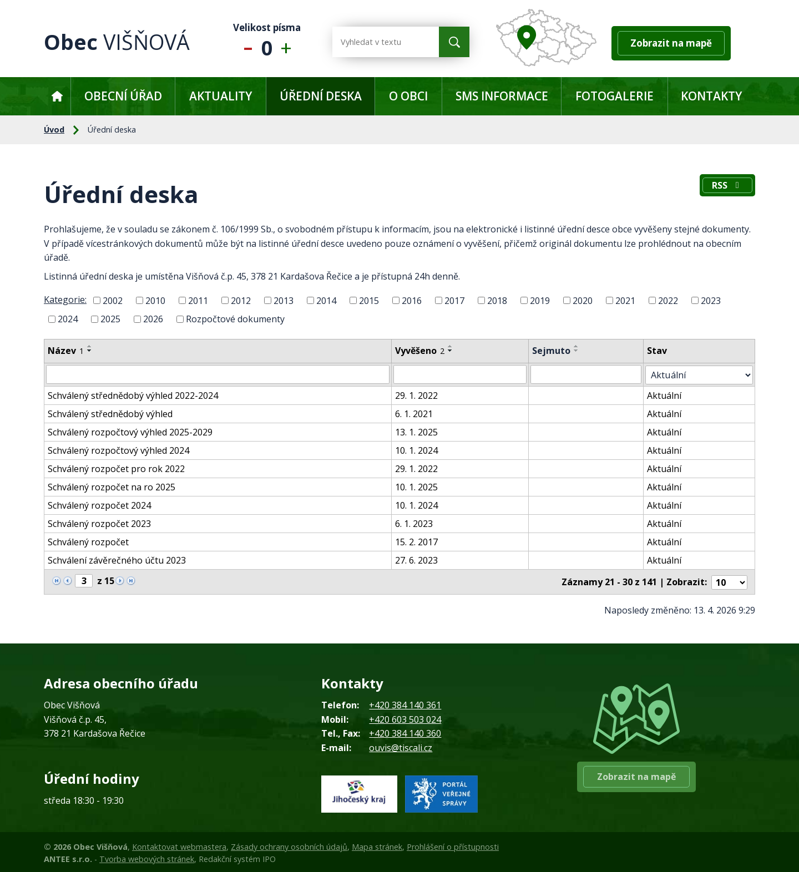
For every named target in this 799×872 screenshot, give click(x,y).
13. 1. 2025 (418, 431)
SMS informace (502, 96)
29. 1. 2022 (418, 395)
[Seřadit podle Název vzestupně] (90, 346)
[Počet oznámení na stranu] (729, 581)
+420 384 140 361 (405, 703)
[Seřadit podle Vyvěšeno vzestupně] (453, 346)
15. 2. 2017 (418, 541)
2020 (583, 300)
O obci (408, 96)
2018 (497, 300)
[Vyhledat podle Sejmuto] (589, 374)
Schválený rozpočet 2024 (99, 505)
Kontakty (711, 96)
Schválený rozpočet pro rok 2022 (116, 468)
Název (66, 350)
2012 (241, 300)
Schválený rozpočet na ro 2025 (111, 486)
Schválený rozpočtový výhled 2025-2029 (130, 431)
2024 (68, 319)
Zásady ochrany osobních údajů (289, 845)
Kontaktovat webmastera (179, 845)
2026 (153, 319)
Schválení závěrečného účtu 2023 (117, 560)
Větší (289, 42)
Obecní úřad (123, 96)
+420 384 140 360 (405, 732)
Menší (245, 42)
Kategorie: (65, 299)
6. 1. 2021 (416, 413)
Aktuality (220, 96)
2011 (198, 300)
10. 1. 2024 (418, 450)
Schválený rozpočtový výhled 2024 (118, 450)
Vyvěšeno (422, 350)
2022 (668, 300)
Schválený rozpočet (88, 541)
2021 (625, 300)
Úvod (57, 96)
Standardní (267, 42)
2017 (454, 300)
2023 (711, 300)
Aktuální (667, 395)
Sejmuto (554, 350)
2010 (155, 300)
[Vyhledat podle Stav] (701, 374)
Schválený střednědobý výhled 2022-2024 (133, 395)
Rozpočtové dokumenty (235, 319)
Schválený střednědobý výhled (110, 413)
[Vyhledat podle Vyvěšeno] (462, 374)
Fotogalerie (614, 96)
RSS (726, 186)
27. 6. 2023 (418, 560)
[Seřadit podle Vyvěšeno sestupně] (453, 350)
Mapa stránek (377, 845)
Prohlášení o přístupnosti (453, 845)
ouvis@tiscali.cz (400, 746)
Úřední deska (321, 96)
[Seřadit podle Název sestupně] (90, 350)
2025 (110, 319)
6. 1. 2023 (416, 523)
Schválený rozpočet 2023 (99, 523)
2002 (113, 300)
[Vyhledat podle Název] (219, 374)
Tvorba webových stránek (146, 857)
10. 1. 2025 (418, 486)
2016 (412, 300)
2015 (369, 300)
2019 (540, 300)
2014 (326, 300)
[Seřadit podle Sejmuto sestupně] (579, 350)
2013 (284, 300)
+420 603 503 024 (405, 718)
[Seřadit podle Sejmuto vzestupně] (579, 346)
